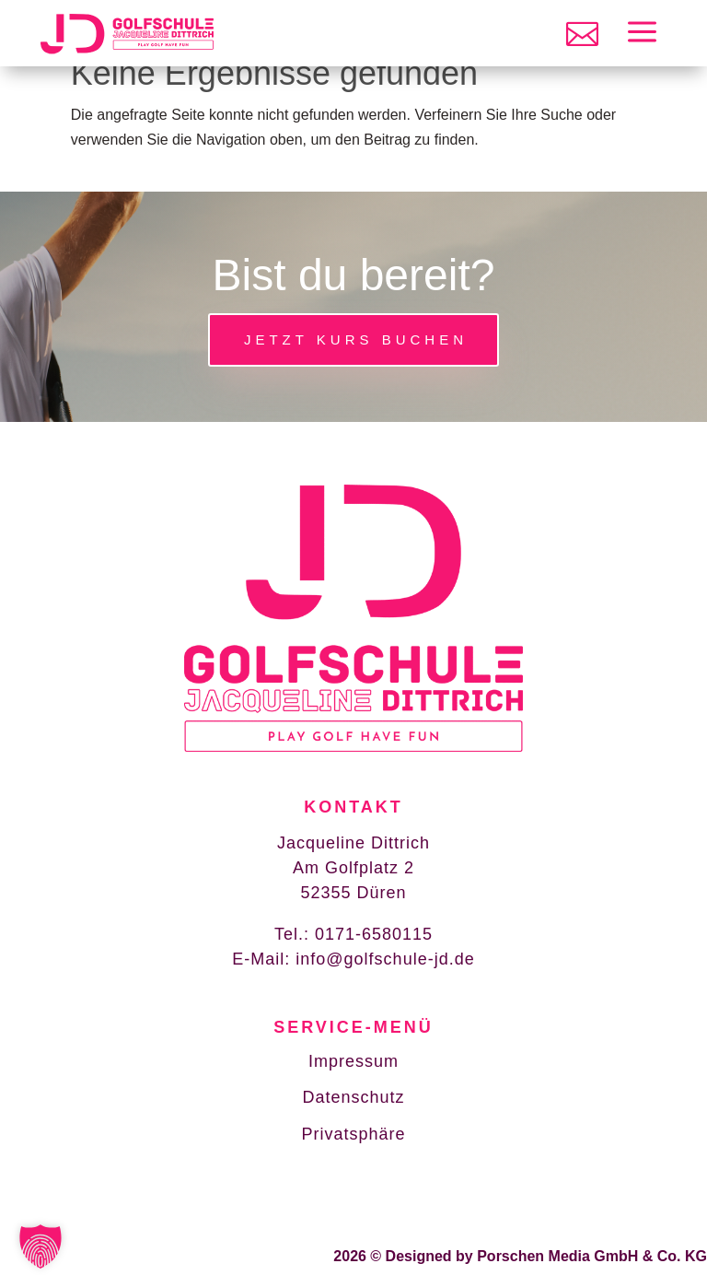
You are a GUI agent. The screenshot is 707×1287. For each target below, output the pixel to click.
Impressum (353, 1061)
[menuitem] (582, 34)
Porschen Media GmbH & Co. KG (592, 1203)
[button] (40, 1246)
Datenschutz (353, 1097)
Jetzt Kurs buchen (356, 339)
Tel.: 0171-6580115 (353, 934)
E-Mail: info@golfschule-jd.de (353, 959)
